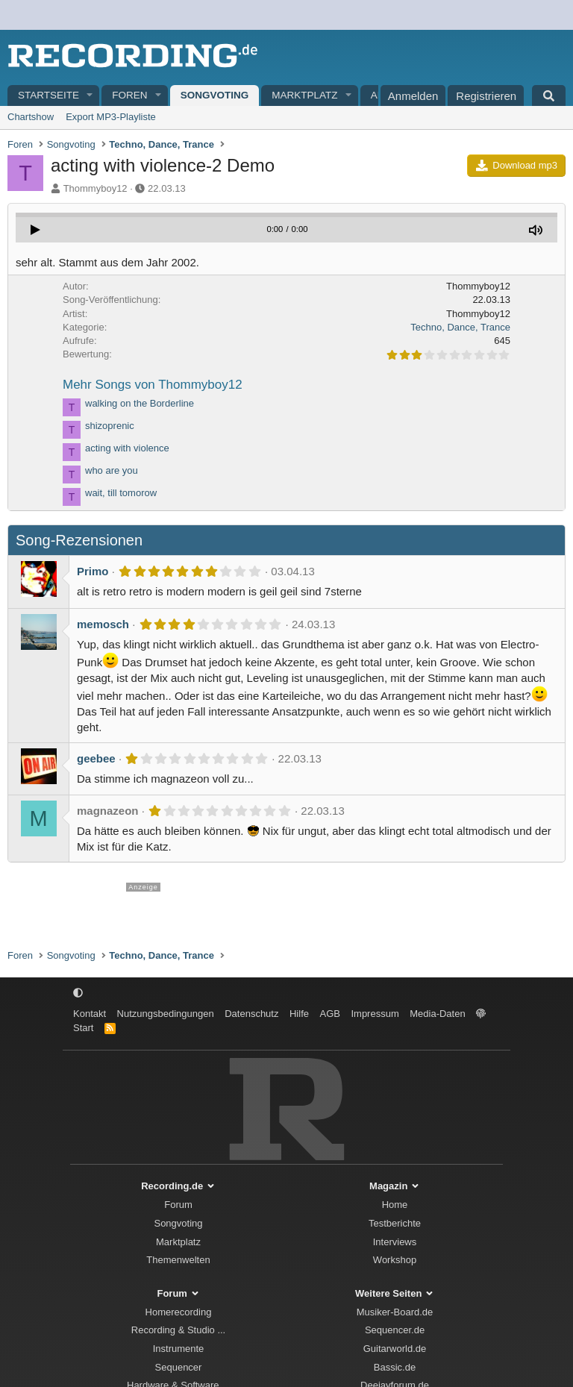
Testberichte (395, 1223)
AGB (329, 1013)
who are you (111, 470)
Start (83, 1027)
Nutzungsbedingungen (165, 1013)
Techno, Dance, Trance (460, 327)
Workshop (394, 1259)
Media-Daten (437, 1013)
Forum (178, 1204)
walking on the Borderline (139, 403)
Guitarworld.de (395, 1348)
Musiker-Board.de (395, 1312)
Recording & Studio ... (178, 1330)
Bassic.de (395, 1367)
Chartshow (30, 116)
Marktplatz (304, 95)
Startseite (48, 95)
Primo (93, 571)
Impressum (374, 1013)
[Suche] (549, 95)
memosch (103, 624)
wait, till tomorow (121, 492)
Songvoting (215, 95)
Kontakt (89, 1013)
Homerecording (178, 1312)
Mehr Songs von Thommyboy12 (152, 385)
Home (395, 1204)
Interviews (395, 1241)
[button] (90, 96)
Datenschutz (251, 1013)
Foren (129, 95)
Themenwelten (178, 1259)
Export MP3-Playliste (111, 116)
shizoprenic (109, 425)
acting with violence (127, 448)
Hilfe (299, 1013)
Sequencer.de (395, 1330)
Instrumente (178, 1348)
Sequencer (178, 1367)
